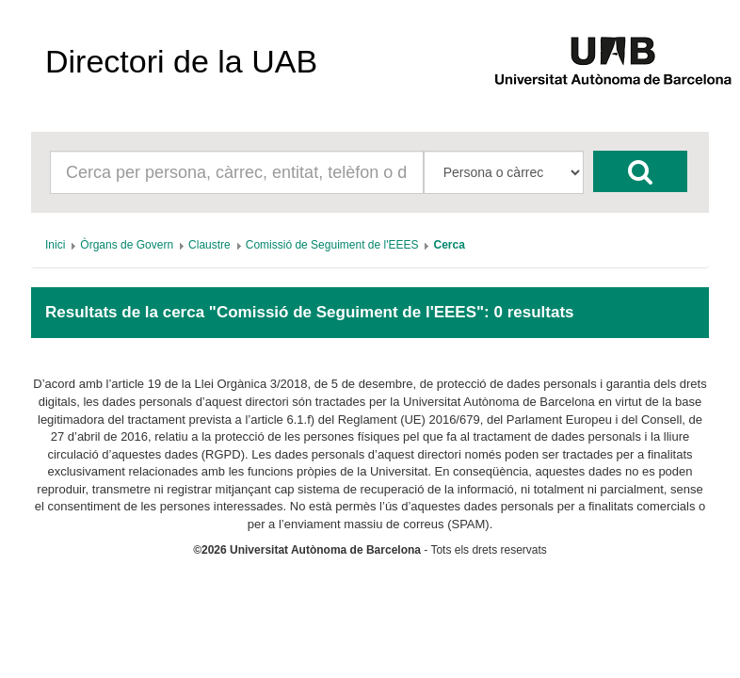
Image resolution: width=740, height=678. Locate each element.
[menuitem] (55, 244)
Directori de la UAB (181, 61)
